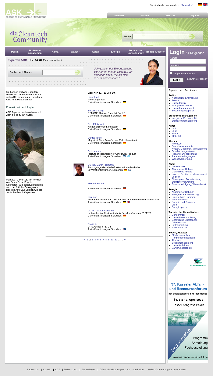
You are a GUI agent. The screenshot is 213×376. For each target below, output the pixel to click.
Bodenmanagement (182, 242)
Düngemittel (178, 215)
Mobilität (176, 136)
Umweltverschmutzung (184, 217)
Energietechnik (180, 199)
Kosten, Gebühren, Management (189, 148)
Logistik (176, 176)
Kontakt (47, 369)
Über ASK (170, 15)
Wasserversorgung (182, 159)
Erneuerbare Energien (184, 197)
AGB (57, 369)
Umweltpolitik (179, 103)
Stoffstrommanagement (184, 120)
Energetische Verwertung (185, 194)
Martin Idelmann (96, 183)
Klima (175, 133)
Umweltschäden (180, 245)
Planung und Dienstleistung (186, 179)
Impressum (33, 369)
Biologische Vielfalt (182, 105)
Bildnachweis (88, 369)
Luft (174, 128)
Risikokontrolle (180, 227)
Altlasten (176, 240)
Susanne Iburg (96, 110)
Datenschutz (70, 369)
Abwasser (177, 143)
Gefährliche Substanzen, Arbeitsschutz (185, 221)
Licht (174, 204)
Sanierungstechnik (182, 248)
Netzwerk (119, 15)
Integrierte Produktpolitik (185, 118)
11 (116, 239)
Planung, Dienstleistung (184, 154)
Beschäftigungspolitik (183, 110)
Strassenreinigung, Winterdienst (189, 184)
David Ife (92, 224)
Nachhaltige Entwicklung (185, 98)
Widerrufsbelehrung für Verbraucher (167, 369)
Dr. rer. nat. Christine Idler (101, 210)
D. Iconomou (95, 151)
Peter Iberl (93, 97)
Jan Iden (92, 197)
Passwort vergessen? (197, 79)
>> (125, 239)
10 (112, 239)
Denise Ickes (95, 137)
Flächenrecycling (181, 235)
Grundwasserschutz (182, 146)
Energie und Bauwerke (184, 202)
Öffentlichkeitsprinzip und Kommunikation (121, 369)
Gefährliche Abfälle (182, 171)
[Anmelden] (187, 5)
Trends (175, 100)
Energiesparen (180, 207)
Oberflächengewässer (183, 151)
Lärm (174, 131)
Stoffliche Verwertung (183, 181)
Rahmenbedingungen (183, 156)
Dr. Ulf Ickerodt (96, 124)
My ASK (195, 15)
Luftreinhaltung (180, 225)
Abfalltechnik (178, 166)
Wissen (145, 15)
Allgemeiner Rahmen (183, 169)
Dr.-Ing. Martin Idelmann (101, 165)
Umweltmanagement (183, 108)
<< (83, 239)
